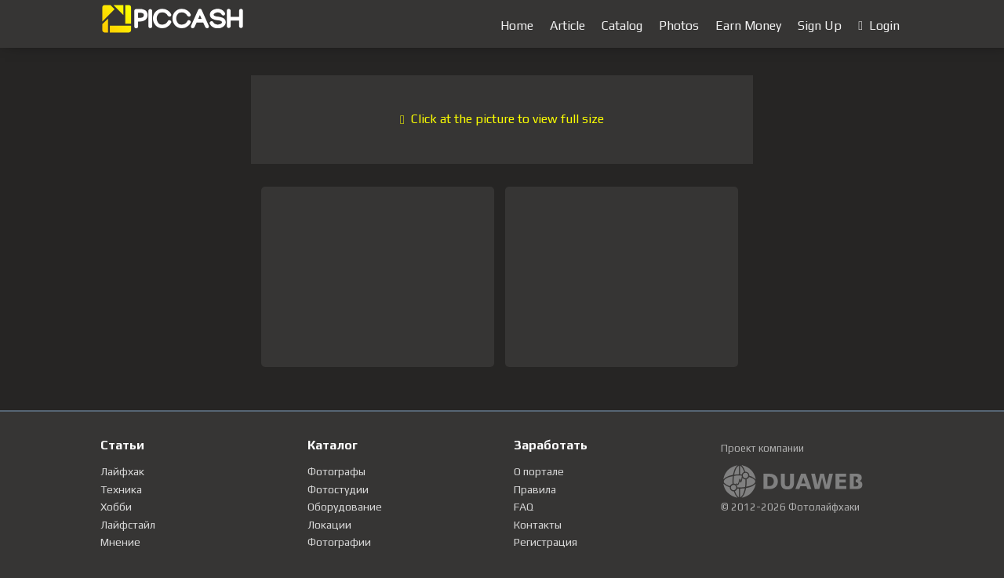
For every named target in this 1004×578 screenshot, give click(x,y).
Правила (535, 489)
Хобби (116, 506)
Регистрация (545, 542)
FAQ (523, 506)
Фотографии (339, 542)
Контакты (538, 524)
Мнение (120, 542)
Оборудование (344, 506)
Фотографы (336, 471)
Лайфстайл (127, 524)
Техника (121, 489)
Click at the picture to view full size (502, 118)
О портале (539, 471)
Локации (329, 524)
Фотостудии (338, 489)
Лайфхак (122, 471)
